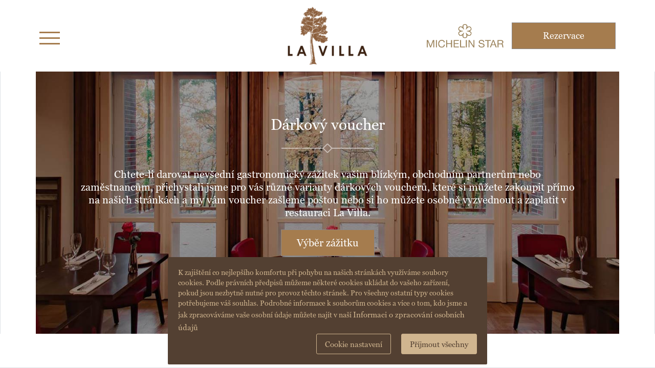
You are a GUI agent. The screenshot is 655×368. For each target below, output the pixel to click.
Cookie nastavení (353, 344)
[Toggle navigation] (49, 36)
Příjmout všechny (439, 344)
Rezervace (563, 35)
